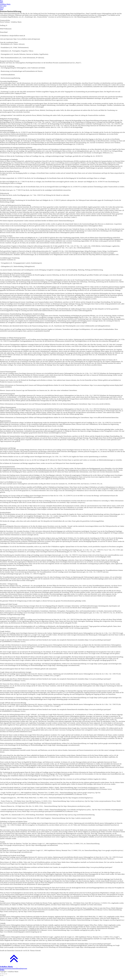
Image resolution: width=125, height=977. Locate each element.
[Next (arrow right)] (2, 975)
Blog (1, 1)
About (2, 7)
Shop (1, 9)
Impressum (23, 968)
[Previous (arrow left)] (0, 975)
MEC (1, 2)
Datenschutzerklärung (13, 968)
